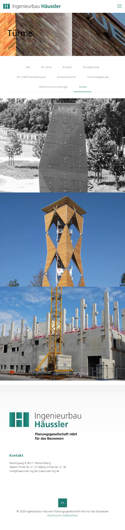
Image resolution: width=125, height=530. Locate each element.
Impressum (54, 515)
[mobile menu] (119, 6)
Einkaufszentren (66, 77)
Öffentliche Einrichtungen (53, 86)
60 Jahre (46, 67)
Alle (28, 67)
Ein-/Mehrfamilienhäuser (31, 77)
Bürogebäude (91, 67)
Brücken (67, 67)
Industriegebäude (97, 77)
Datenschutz (70, 515)
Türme (82, 86)
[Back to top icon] (62, 502)
